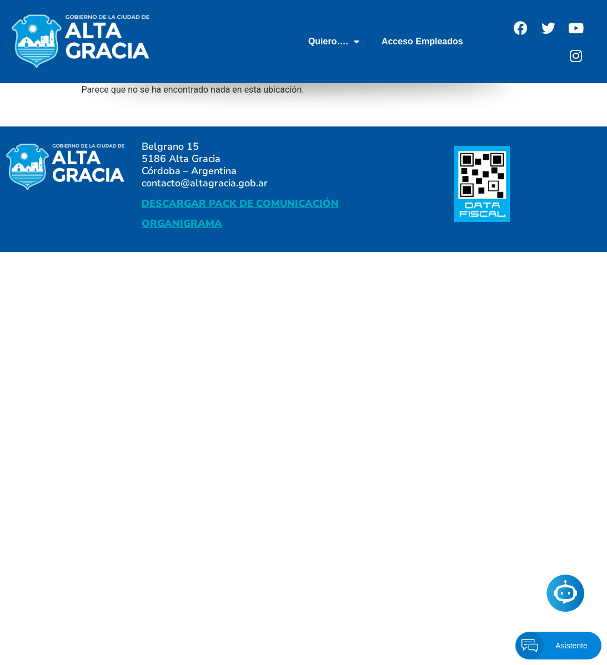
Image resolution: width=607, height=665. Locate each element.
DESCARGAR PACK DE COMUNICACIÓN (240, 203)
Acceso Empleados (422, 41)
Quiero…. (333, 42)
